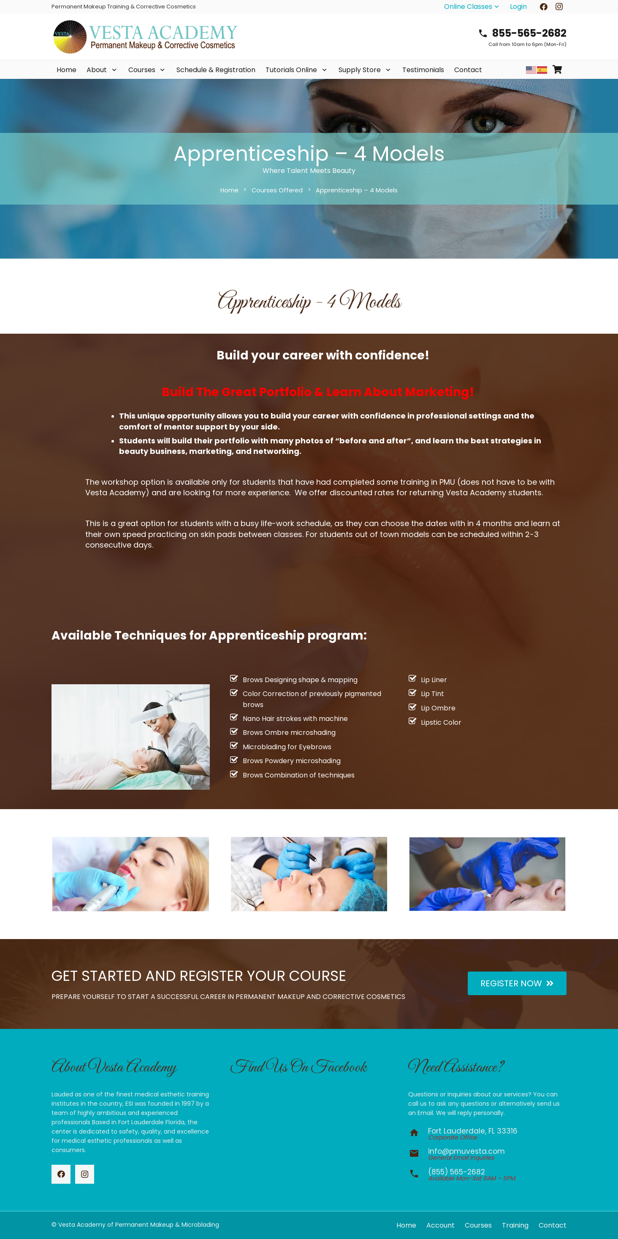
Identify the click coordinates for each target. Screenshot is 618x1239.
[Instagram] (84, 1174)
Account (440, 1225)
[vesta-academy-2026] (145, 37)
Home (406, 1225)
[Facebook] (61, 1174)
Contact (552, 1225)
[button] (472, 6)
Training (515, 1225)
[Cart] (557, 69)
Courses (478, 1225)
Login (518, 6)
